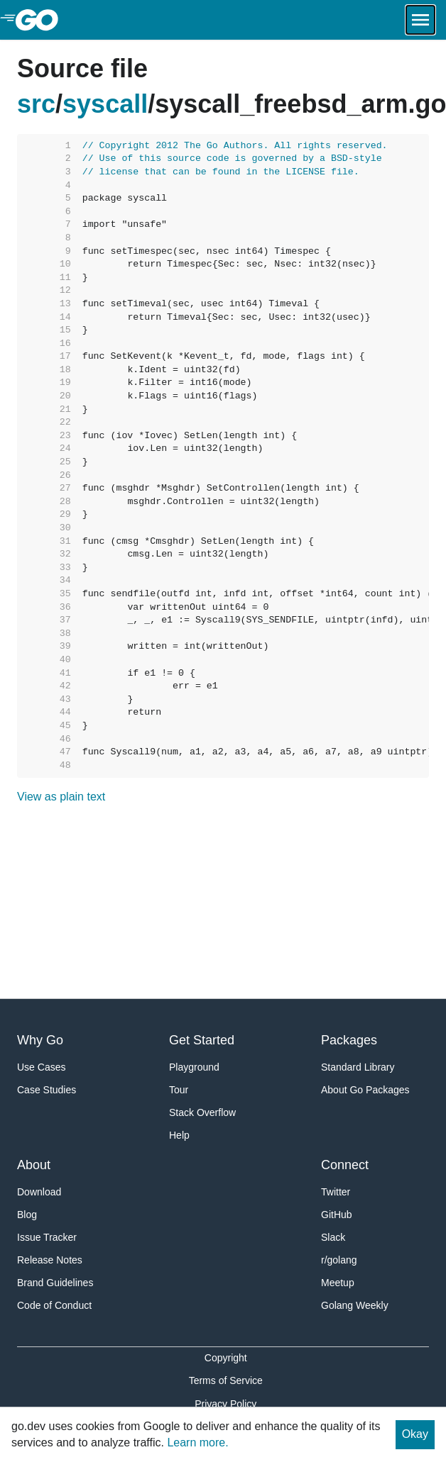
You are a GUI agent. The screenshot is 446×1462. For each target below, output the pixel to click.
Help (179, 1135)
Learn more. (197, 1442)
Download (39, 1192)
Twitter (335, 1192)
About (33, 1165)
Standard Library (358, 1067)
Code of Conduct (54, 1305)
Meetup (337, 1282)
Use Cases (41, 1067)
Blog (27, 1214)
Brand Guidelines (55, 1282)
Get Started (201, 1040)
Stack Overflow (202, 1112)
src (36, 103)
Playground (194, 1067)
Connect (345, 1165)
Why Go (40, 1040)
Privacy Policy (225, 1404)
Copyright (226, 1357)
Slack (333, 1237)
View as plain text (61, 797)
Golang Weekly (354, 1305)
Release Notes (49, 1260)
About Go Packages (365, 1089)
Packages (349, 1040)
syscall (105, 103)
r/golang (339, 1260)
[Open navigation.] (420, 20)
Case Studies (46, 1089)
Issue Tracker (47, 1237)
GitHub (336, 1214)
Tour (178, 1089)
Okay (415, 1434)
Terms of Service (226, 1380)
